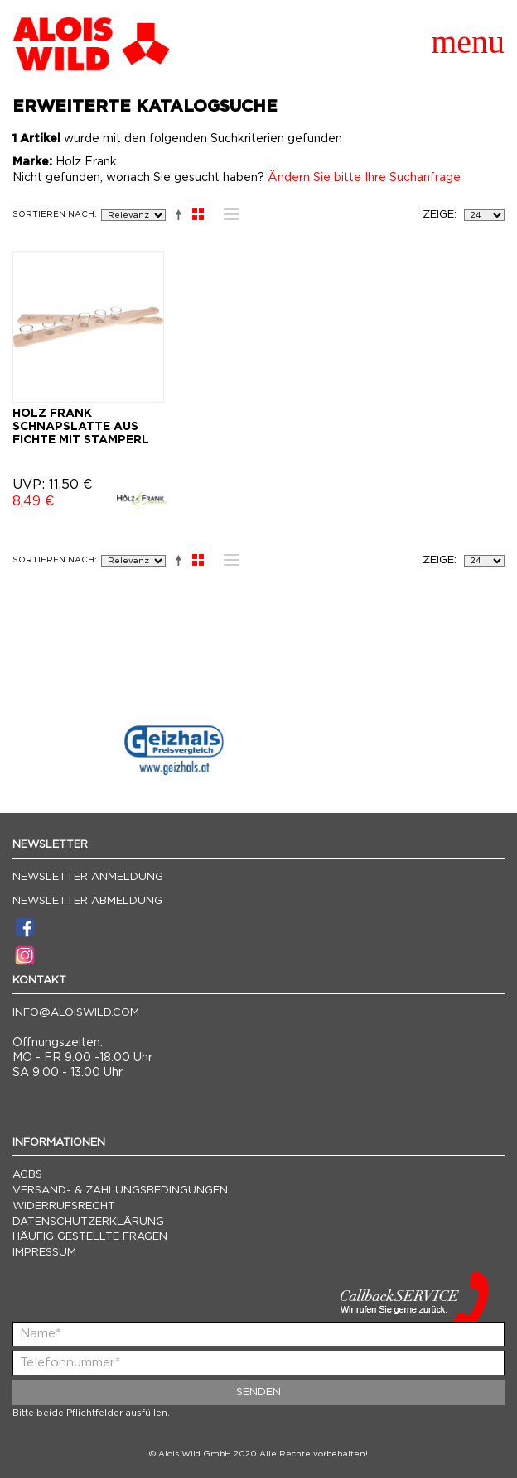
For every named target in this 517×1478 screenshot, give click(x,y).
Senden (258, 1392)
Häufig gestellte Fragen (89, 1237)
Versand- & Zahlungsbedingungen (120, 1190)
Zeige (438, 214)
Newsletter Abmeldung (87, 901)
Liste (227, 214)
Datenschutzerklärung (88, 1222)
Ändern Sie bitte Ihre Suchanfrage (364, 178)
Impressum (44, 1252)
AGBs (27, 1174)
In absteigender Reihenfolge (175, 214)
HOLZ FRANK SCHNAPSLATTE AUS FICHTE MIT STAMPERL (80, 427)
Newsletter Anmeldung (87, 877)
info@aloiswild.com (75, 1012)
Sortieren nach (53, 214)
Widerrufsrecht (63, 1206)
